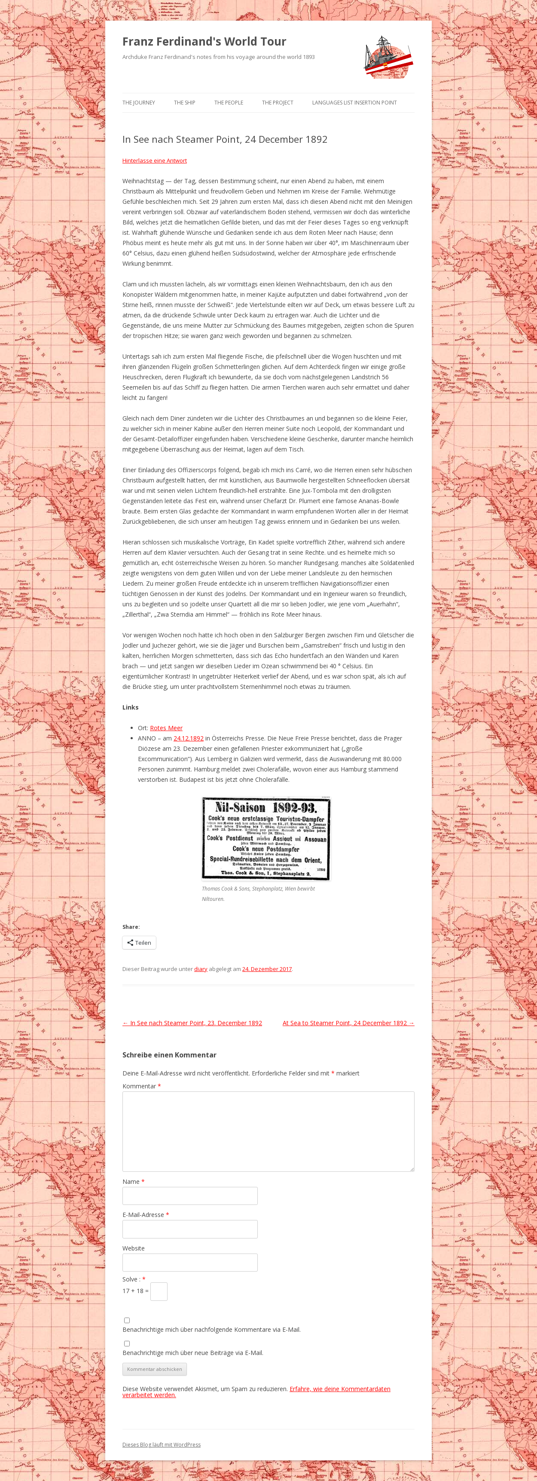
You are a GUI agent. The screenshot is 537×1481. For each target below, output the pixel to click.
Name (133, 1181)
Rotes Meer (166, 728)
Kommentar (141, 1086)
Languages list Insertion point (354, 102)
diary (200, 969)
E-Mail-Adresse (145, 1215)
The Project (277, 102)
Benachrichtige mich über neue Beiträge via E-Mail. (192, 1353)
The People (228, 102)
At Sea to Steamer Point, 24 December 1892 (349, 1023)
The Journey (138, 102)
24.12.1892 (189, 738)
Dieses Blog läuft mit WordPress (161, 1444)
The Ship (184, 102)
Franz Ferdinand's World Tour (204, 41)
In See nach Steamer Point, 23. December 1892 (192, 1023)
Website (133, 1248)
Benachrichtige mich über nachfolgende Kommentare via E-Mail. (211, 1329)
